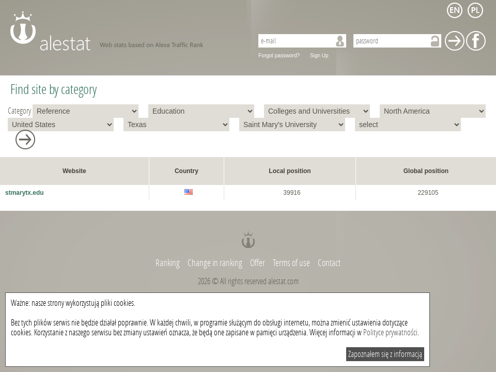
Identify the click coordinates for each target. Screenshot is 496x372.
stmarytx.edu (24, 192)
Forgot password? (279, 55)
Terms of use (291, 263)
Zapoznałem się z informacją (385, 354)
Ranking (168, 263)
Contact (329, 263)
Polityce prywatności (390, 332)
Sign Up (319, 55)
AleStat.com (125, 31)
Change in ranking (216, 263)
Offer (257, 263)
